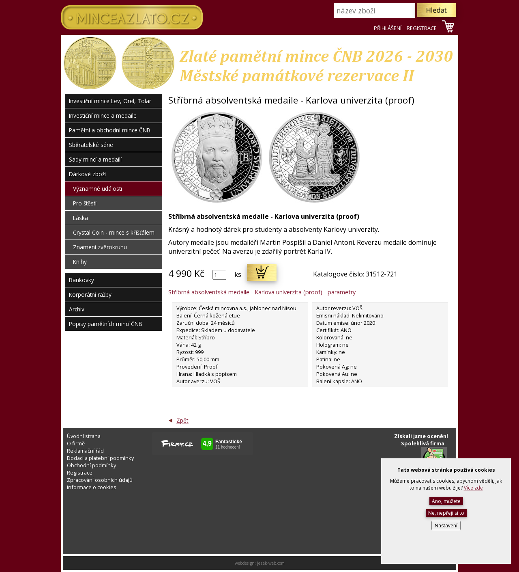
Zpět (182, 420)
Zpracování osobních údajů (100, 480)
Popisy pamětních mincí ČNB (105, 324)
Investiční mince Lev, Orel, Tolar (110, 101)
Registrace (79, 472)
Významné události (97, 188)
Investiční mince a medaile (103, 115)
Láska (80, 218)
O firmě (76, 443)
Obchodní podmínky (91, 465)
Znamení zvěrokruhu (100, 247)
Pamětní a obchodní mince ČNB (109, 130)
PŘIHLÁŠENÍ (387, 28)
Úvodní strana (84, 436)
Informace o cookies (91, 487)
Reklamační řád (85, 450)
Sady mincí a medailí (95, 159)
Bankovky (81, 280)
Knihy (80, 261)
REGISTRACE (422, 28)
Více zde (473, 487)
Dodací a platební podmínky (100, 458)
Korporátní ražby (90, 294)
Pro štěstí (85, 203)
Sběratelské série (91, 145)
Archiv (76, 309)
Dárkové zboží (87, 174)
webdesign (245, 563)
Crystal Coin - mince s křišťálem (113, 232)
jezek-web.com (271, 563)
